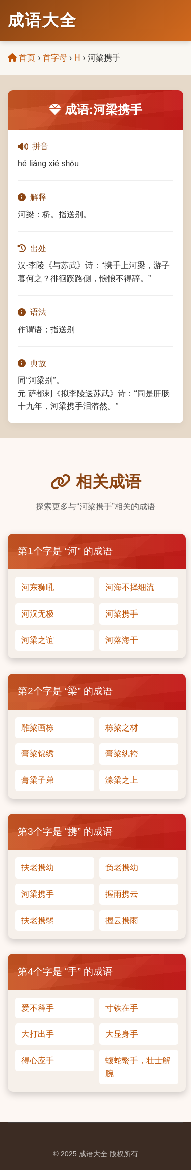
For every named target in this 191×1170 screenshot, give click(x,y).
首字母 (55, 57)
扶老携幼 (37, 867)
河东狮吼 (37, 587)
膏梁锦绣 (37, 753)
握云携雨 (121, 920)
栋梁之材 (121, 727)
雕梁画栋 (37, 727)
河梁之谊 (37, 640)
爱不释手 (37, 1008)
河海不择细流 (129, 587)
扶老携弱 (37, 920)
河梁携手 (121, 613)
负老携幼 (121, 867)
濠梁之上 (121, 780)
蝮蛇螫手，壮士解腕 (138, 1067)
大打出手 (37, 1034)
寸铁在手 (121, 1008)
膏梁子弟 (37, 780)
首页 (21, 57)
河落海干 (121, 640)
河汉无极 (37, 613)
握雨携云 (121, 894)
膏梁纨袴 (121, 753)
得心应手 (37, 1060)
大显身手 (121, 1034)
